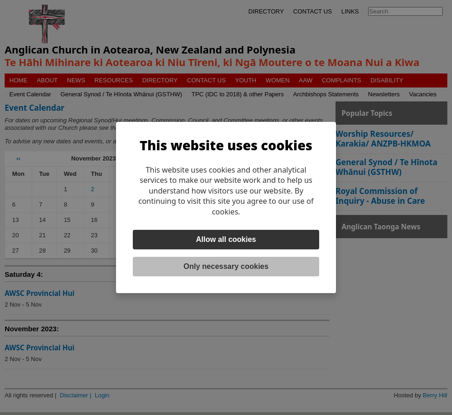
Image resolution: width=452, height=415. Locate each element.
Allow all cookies (226, 239)
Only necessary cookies (226, 266)
